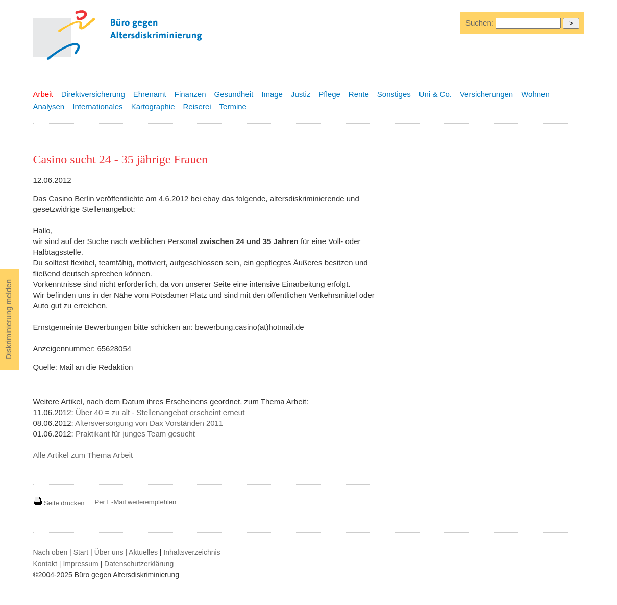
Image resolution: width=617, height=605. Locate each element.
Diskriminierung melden (8, 319)
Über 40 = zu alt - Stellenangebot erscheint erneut (160, 412)
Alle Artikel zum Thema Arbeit (83, 455)
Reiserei (197, 106)
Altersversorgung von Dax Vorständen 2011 (149, 423)
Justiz (300, 94)
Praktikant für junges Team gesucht (135, 433)
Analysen (49, 106)
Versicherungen (486, 94)
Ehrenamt (149, 94)
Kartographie (153, 106)
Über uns (109, 552)
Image (272, 94)
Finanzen (190, 94)
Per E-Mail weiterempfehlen (136, 502)
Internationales (97, 106)
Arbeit (43, 94)
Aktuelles (143, 552)
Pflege (329, 94)
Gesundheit (234, 94)
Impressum (80, 564)
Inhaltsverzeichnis (191, 552)
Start (81, 552)
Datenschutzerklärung (139, 564)
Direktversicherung (93, 94)
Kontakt (45, 564)
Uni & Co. (435, 94)
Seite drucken (59, 503)
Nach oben (50, 552)
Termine (232, 106)
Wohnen (535, 94)
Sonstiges (394, 94)
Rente (359, 94)
